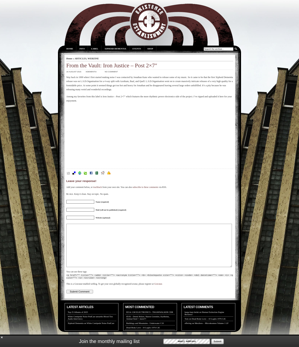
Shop (150, 49)
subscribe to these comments (145, 187)
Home (69, 49)
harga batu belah (192, 321)
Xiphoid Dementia (115, 49)
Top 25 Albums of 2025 (78, 321)
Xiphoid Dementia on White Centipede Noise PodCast (91, 332)
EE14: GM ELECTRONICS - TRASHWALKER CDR (149, 321)
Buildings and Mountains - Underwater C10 (145, 332)
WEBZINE (93, 58)
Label (94, 49)
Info (82, 49)
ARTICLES (81, 58)
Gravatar (158, 292)
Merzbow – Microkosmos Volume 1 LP (211, 332)
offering (188, 332)
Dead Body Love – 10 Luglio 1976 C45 (209, 327)
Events (137, 49)
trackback (97, 187)
